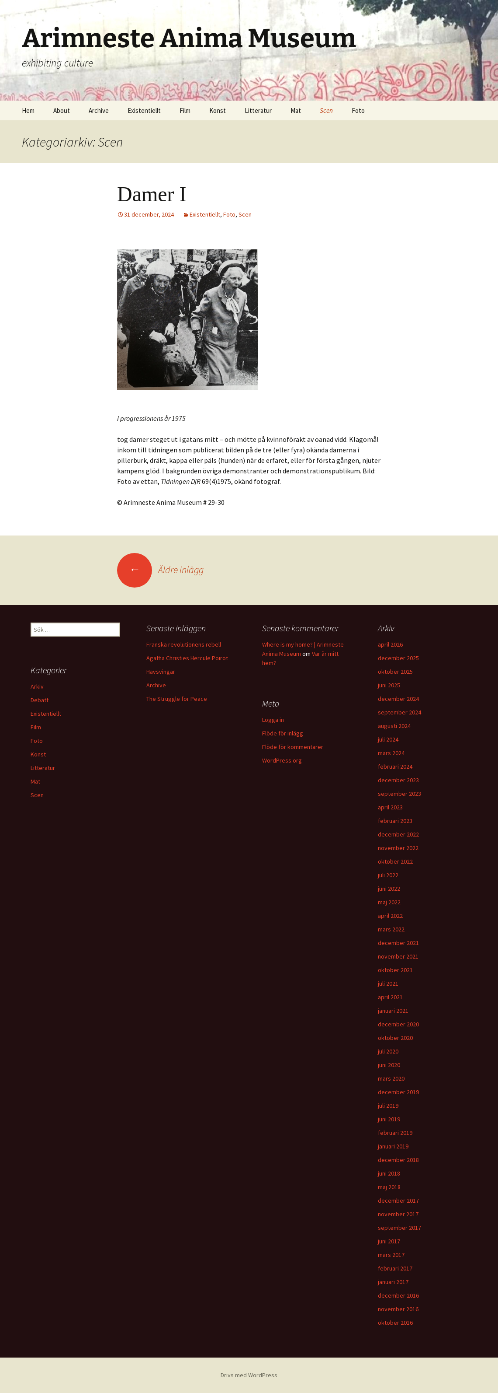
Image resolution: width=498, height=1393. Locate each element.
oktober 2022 (395, 861)
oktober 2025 (395, 672)
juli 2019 (388, 1106)
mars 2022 (391, 929)
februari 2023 (395, 821)
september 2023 (399, 794)
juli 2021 (388, 983)
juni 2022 (389, 888)
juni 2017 (389, 1241)
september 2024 (399, 712)
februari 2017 (395, 1268)
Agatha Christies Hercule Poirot (187, 658)
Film (185, 110)
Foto (358, 110)
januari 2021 (393, 1011)
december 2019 (398, 1092)
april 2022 (390, 916)
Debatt (39, 700)
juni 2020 (389, 1065)
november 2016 (398, 1309)
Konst (217, 110)
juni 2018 (389, 1173)
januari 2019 (393, 1146)
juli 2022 (388, 875)
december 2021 (398, 943)
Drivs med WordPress (249, 1375)
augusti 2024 (394, 726)
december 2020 (398, 1024)
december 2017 (398, 1200)
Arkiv (37, 686)
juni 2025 (389, 685)
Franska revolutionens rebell (183, 644)
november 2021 (398, 956)
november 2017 (398, 1214)
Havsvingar (160, 672)
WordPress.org (282, 760)
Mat (295, 110)
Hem (28, 110)
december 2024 (398, 699)
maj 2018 (389, 1187)
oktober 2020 (395, 1038)
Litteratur (258, 110)
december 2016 (398, 1295)
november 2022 (398, 848)
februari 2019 (395, 1133)
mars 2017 (391, 1255)
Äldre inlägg (160, 570)
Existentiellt (144, 110)
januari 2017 (393, 1282)
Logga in (273, 720)
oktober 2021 (395, 970)
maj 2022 (389, 902)
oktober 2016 (395, 1322)
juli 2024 (388, 739)
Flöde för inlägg (282, 733)
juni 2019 (389, 1119)
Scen (326, 110)
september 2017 (399, 1228)
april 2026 (390, 644)
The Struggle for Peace (176, 699)
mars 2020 (391, 1078)
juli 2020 (388, 1051)
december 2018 (398, 1160)
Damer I (152, 194)
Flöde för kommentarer (292, 747)
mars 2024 (391, 753)
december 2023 (398, 780)
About (61, 110)
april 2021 (390, 997)
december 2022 (398, 834)
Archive (99, 110)
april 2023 (390, 807)
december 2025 (398, 658)
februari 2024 (395, 766)
